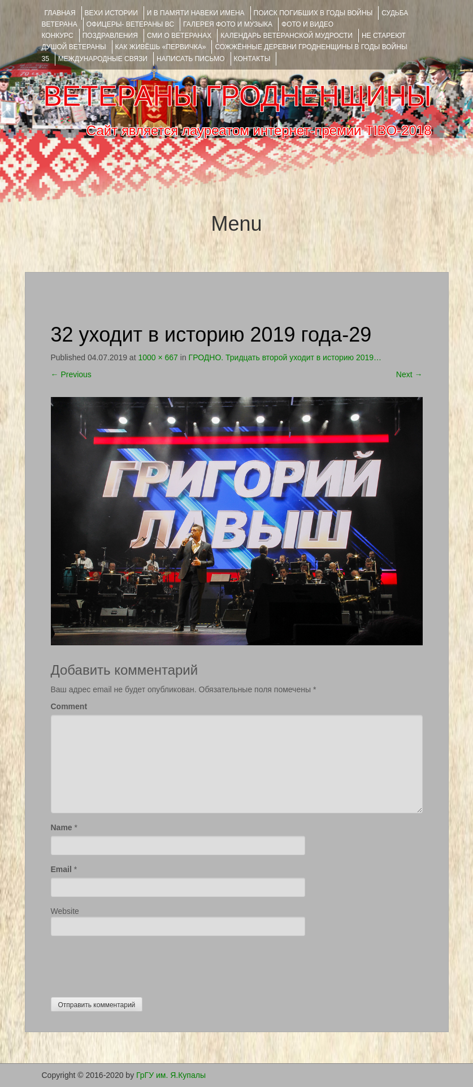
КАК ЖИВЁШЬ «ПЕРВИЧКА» (160, 47)
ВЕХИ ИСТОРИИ (111, 13)
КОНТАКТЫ (252, 59)
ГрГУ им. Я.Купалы (171, 1075)
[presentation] (137, 964)
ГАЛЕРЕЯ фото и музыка (227, 24)
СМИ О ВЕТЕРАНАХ (179, 36)
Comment (69, 706)
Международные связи (102, 59)
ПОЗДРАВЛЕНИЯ (110, 36)
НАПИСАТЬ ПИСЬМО (191, 59)
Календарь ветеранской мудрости (286, 36)
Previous (71, 374)
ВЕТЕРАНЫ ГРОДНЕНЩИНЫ (237, 96)
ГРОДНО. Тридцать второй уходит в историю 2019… (285, 357)
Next (409, 374)
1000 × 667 (157, 357)
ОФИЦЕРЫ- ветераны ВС (130, 24)
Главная (60, 13)
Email (61, 869)
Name (61, 827)
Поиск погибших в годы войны (313, 13)
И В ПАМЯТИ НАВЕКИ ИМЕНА (196, 13)
